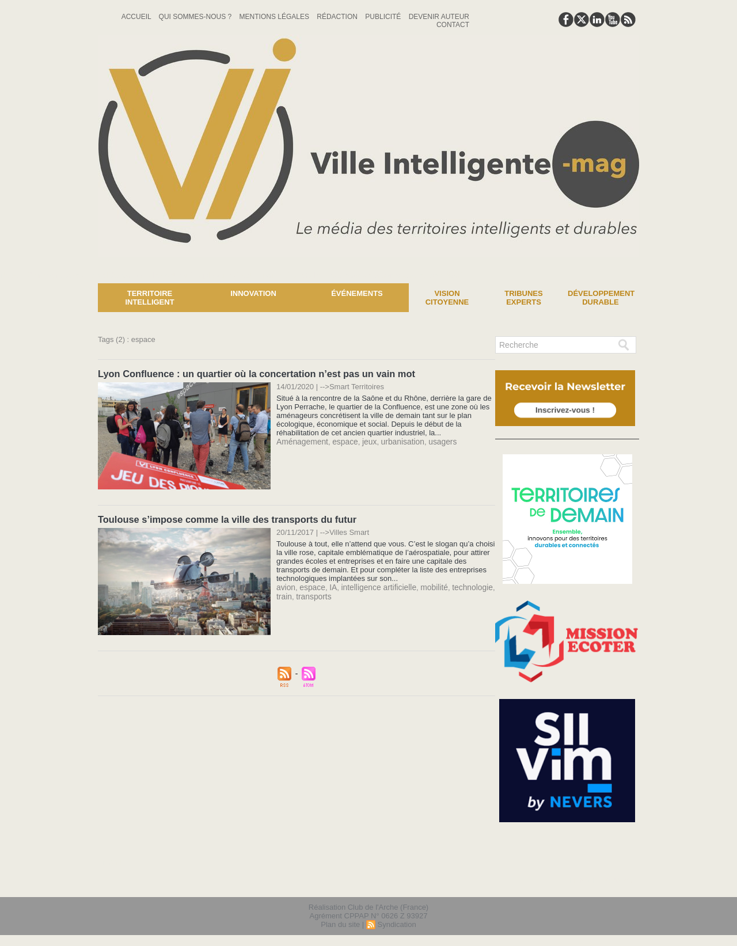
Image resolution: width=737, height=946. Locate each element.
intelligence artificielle (373, 586)
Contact (452, 25)
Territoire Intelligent (149, 297)
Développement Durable (601, 297)
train (283, 594)
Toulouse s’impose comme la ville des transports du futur (224, 518)
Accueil (137, 17)
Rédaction (338, 17)
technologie (462, 586)
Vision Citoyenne (447, 297)
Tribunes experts (523, 297)
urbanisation (395, 440)
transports (312, 594)
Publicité (383, 17)
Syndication (396, 925)
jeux (364, 440)
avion (285, 586)
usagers (433, 440)
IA (329, 586)
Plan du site (340, 925)
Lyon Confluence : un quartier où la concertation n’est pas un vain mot (252, 373)
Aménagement (300, 440)
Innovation (253, 293)
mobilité (426, 586)
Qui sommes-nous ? (196, 17)
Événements (357, 293)
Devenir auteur (439, 17)
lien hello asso (602, 881)
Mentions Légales (275, 17)
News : (13, 274)
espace (341, 440)
